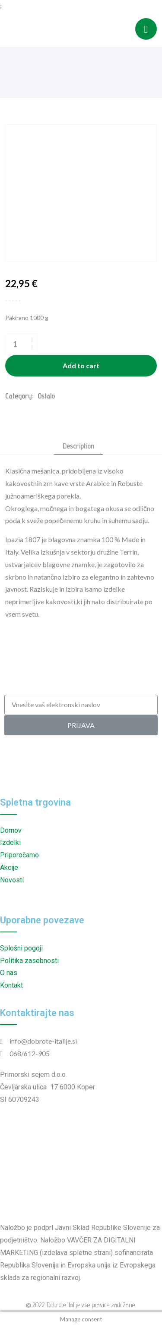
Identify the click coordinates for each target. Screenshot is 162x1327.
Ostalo (46, 395)
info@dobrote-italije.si (43, 1041)
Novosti (12, 880)
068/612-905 (30, 1053)
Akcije (9, 867)
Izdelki (10, 842)
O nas (8, 973)
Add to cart (81, 365)
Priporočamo (19, 855)
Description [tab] (78, 446)
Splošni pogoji (21, 948)
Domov (11, 830)
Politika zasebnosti (29, 961)
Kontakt (11, 985)
